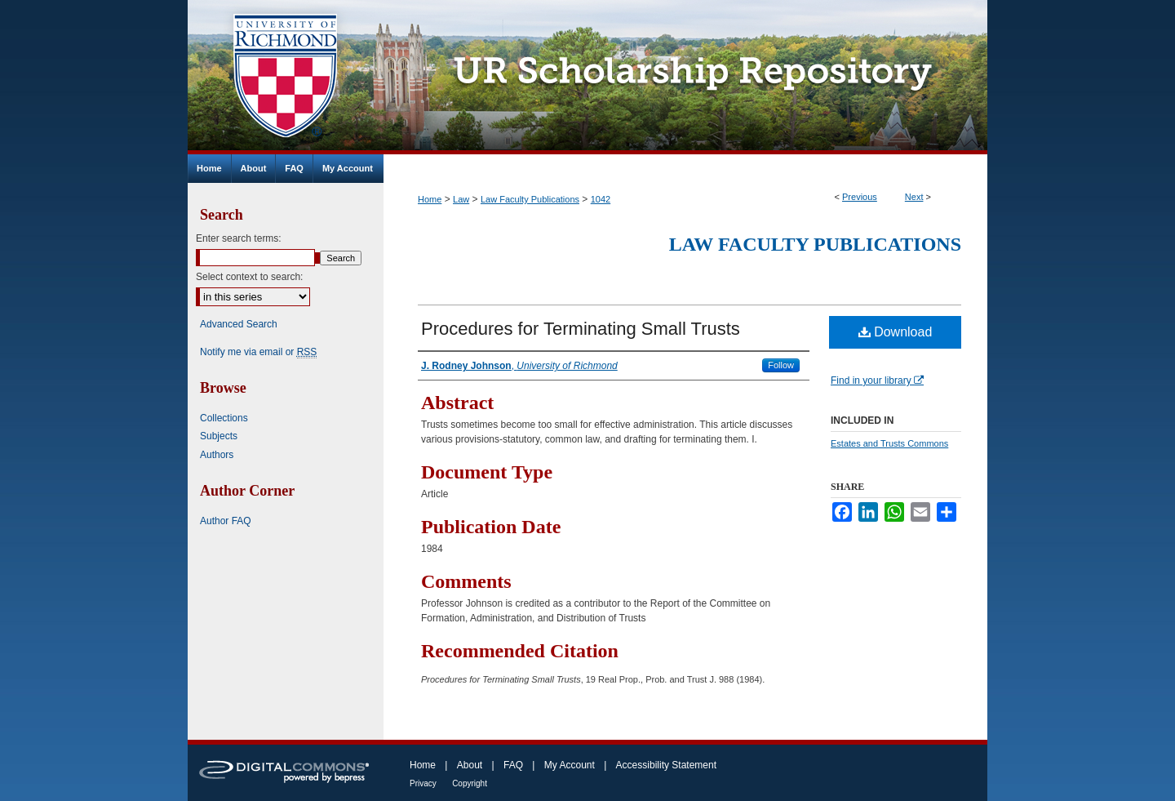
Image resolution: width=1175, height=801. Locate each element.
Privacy (423, 783)
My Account (569, 765)
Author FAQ (225, 521)
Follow (781, 365)
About (469, 765)
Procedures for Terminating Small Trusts (580, 328)
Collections (224, 418)
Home (429, 199)
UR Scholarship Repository (685, 77)
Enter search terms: (239, 238)
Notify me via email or (258, 352)
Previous (859, 197)
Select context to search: (249, 277)
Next (914, 197)
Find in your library (877, 380)
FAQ (513, 765)
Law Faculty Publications (530, 199)
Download (895, 332)
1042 (600, 199)
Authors (216, 455)
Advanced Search (238, 324)
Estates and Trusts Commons (889, 443)
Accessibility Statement (666, 765)
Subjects (218, 436)
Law (461, 199)
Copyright (469, 783)
